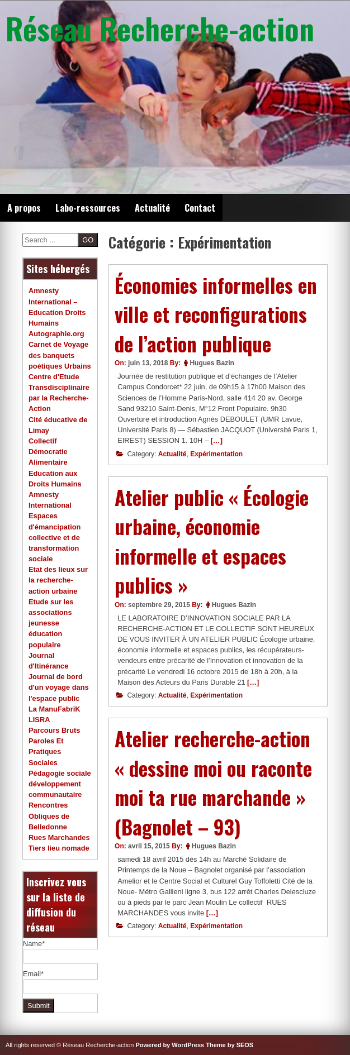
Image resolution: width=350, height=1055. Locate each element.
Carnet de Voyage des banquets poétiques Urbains (60, 355)
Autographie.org (56, 334)
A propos (24, 207)
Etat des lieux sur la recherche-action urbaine (58, 580)
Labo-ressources (87, 207)
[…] (217, 440)
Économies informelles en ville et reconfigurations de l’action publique (216, 314)
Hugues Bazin (212, 363)
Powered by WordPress (170, 1045)
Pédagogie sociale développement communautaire (60, 784)
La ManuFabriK (54, 709)
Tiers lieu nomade (59, 848)
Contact (200, 207)
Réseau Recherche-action (160, 28)
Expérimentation (216, 454)
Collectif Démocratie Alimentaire (48, 451)
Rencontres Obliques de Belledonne (49, 815)
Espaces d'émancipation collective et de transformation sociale (55, 537)
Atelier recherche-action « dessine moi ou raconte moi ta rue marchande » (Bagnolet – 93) (213, 782)
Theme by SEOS (229, 1045)
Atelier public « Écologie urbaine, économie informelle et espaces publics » (212, 541)
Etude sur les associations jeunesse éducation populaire (51, 623)
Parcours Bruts (54, 730)
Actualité (152, 207)
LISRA (39, 719)
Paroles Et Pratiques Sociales (46, 751)
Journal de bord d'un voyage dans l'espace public (59, 687)
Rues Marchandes (59, 837)
